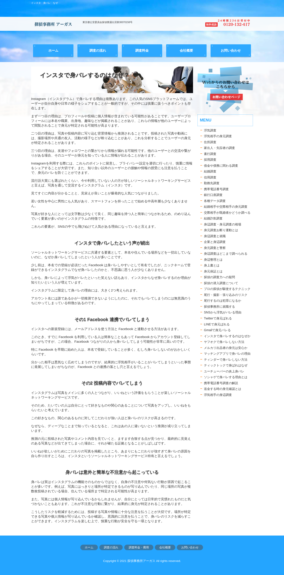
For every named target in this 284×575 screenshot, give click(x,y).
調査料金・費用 (139, 547)
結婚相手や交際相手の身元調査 (225, 206)
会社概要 (165, 547)
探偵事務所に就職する (219, 306)
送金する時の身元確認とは (222, 389)
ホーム (89, 547)
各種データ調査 (215, 201)
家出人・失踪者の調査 (219, 148)
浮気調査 (210, 130)
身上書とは (211, 265)
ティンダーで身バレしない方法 (225, 359)
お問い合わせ (190, 547)
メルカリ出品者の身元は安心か (225, 348)
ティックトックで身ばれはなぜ (225, 365)
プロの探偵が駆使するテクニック (227, 289)
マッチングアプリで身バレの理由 (227, 353)
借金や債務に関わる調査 (221, 165)
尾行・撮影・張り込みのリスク (225, 295)
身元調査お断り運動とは (221, 230)
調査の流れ (111, 547)
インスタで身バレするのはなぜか (227, 336)
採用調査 (210, 159)
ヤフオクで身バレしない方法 (224, 342)
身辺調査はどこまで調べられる (225, 253)
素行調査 (210, 154)
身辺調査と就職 (215, 236)
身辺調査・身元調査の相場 (222, 224)
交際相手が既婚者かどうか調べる (227, 212)
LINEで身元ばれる (217, 324)
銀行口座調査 (213, 195)
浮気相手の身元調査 (218, 136)
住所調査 (210, 142)
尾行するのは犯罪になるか (222, 300)
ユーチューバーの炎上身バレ (224, 371)
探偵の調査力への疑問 (219, 277)
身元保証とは (213, 271)
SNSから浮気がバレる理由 (222, 312)
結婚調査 (210, 171)
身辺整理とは (213, 259)
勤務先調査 (211, 183)
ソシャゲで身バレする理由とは (225, 377)
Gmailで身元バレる (217, 330)
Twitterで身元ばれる (218, 318)
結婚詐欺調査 (213, 218)
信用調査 (210, 177)
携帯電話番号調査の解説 (221, 383)
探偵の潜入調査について (221, 283)
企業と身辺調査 (215, 242)
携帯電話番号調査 (216, 189)
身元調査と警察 (215, 248)
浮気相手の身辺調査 (218, 395)
